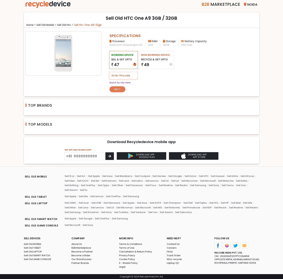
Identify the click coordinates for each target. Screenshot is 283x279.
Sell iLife (83, 196)
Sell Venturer (138, 212)
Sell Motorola (226, 180)
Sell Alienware (112, 203)
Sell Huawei (218, 176)
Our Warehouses (81, 259)
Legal (122, 266)
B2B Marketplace (81, 247)
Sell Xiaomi (71, 190)
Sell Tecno (227, 185)
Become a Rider (80, 255)
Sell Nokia (241, 180)
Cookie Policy (127, 259)
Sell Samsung (198, 185)
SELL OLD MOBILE (36, 176)
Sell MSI (157, 207)
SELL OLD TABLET (36, 197)
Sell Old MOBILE (32, 244)
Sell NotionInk (172, 207)
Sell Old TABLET (32, 247)
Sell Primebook (191, 207)
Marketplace (220, 4)
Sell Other (117, 185)
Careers (172, 247)
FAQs (170, 251)
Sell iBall (235, 203)
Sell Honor (191, 176)
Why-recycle (174, 259)
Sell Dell (187, 203)
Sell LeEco (137, 180)
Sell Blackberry (123, 176)
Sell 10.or (70, 176)
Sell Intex (70, 180)
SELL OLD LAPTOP (36, 203)
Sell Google (175, 176)
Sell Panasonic (134, 185)
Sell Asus (107, 176)
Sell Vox (152, 212)
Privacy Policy (127, 255)
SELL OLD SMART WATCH (41, 219)
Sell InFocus (247, 176)
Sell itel (95, 180)
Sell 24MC (70, 203)
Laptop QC (173, 263)
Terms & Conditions (130, 244)
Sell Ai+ (81, 176)
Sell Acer (84, 203)
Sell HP (224, 203)
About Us (76, 244)
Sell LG (165, 180)
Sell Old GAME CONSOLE (37, 259)
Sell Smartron (91, 212)
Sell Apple (94, 176)
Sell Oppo (103, 185)
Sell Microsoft (208, 180)
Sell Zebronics (183, 212)
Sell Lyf (175, 180)
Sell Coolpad (142, 176)
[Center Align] (109, 156)
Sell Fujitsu (201, 203)
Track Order (174, 255)
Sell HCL (213, 203)
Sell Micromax (189, 180)
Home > (31, 25)
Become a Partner (82, 251)
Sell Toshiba (121, 212)
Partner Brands (80, 263)
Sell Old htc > (66, 25)
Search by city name (120, 82)
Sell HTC (203, 176)
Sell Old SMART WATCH (37, 255)
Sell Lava (124, 180)
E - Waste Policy (128, 263)
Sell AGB (96, 203)
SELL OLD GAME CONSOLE (42, 225)
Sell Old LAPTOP (33, 251)
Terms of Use (126, 247)
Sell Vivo (241, 185)
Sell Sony (213, 185)
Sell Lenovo (152, 180)
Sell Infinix (232, 176)
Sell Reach (220, 207)
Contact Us (173, 244)
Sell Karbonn (109, 180)
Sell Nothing (71, 185)
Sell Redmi (181, 185)
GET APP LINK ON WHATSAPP (78, 150)
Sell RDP (207, 207)
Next (117, 89)
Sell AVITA (155, 203)
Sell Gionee (159, 176)
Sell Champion (172, 203)
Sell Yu (83, 190)
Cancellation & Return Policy (135, 251)
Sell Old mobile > (47, 25)
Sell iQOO (82, 180)
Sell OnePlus (88, 185)
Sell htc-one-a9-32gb (89, 25)
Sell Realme (166, 185)
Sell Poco (150, 185)
